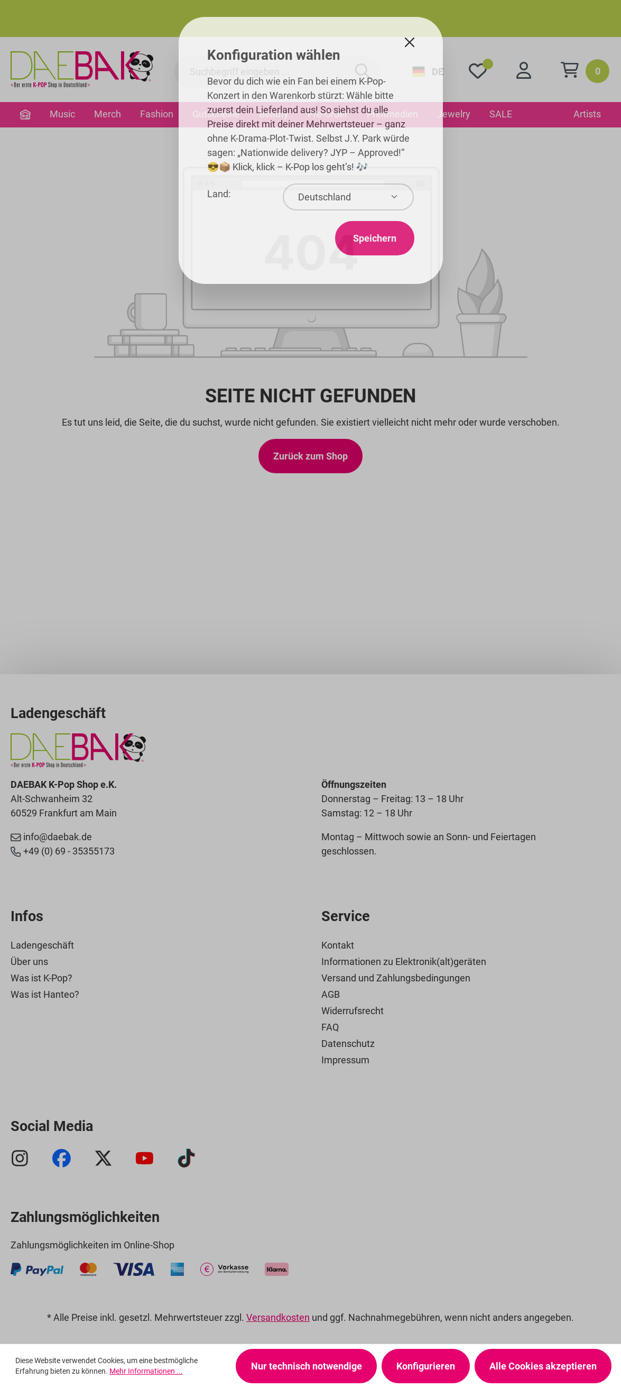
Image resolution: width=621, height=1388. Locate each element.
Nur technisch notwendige (306, 1366)
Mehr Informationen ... (146, 1371)
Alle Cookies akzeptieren (543, 1366)
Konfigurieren (425, 1366)
